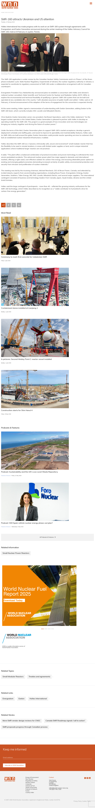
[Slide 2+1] (49, 629)
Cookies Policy (86, 801)
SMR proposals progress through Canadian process (25, 727)
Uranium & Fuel (30, 786)
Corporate (29, 784)
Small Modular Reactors (13, 677)
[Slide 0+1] (42, 629)
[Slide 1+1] (45, 629)
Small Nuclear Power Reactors (16, 553)
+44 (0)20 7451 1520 (55, 789)
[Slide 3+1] (52, 629)
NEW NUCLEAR (9, 12)
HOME (2, 12)
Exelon (21, 699)
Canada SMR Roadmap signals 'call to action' (65, 721)
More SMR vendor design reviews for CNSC (21, 721)
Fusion (27, 791)
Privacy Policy (78, 801)
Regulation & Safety (31, 781)
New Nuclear (29, 779)
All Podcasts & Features (47, 537)
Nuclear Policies (30, 782)
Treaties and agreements (39, 677)
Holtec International (38, 699)
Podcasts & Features (5, 475)
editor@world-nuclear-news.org (58, 788)
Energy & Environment (32, 777)
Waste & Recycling (31, 787)
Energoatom (8, 699)
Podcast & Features (31, 789)
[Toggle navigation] (91, 3)
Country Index (30, 792)
